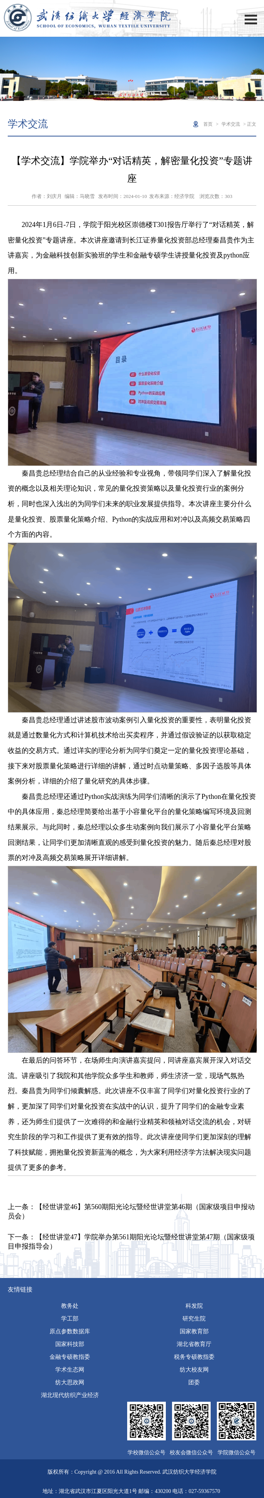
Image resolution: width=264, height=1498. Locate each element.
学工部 (69, 1318)
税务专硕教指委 (194, 1357)
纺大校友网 (194, 1370)
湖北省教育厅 (194, 1344)
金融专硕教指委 (69, 1357)
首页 (208, 124)
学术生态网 (69, 1370)
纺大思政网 (69, 1382)
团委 (194, 1382)
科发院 (194, 1306)
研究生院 (194, 1318)
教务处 (69, 1306)
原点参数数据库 (69, 1331)
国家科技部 (69, 1344)
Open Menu (251, 19)
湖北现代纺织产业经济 (70, 1395)
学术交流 (230, 124)
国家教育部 (194, 1331)
